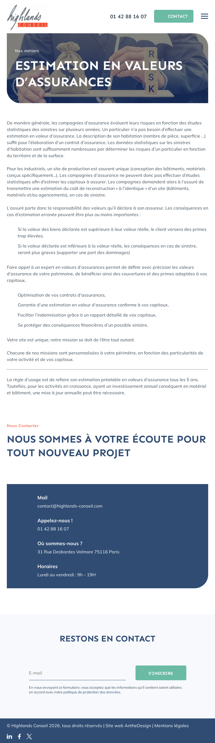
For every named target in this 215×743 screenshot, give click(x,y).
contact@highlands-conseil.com (69, 506)
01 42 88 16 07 (128, 16)
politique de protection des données (91, 692)
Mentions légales (171, 725)
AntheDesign (138, 725)
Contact (178, 16)
